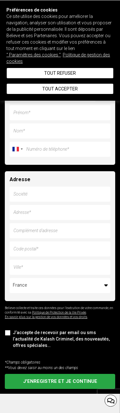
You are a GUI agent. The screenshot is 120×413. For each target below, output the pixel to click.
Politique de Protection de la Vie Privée (59, 312)
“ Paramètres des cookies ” (33, 54)
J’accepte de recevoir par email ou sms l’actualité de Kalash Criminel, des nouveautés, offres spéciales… (57, 339)
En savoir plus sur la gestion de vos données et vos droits (46, 317)
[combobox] (17, 149)
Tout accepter (60, 88)
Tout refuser (60, 73)
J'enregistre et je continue (60, 381)
